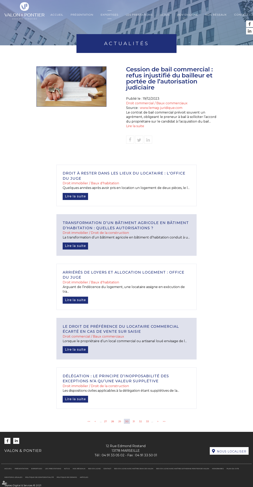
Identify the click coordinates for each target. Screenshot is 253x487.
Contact (241, 14)
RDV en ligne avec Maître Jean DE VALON (133, 469)
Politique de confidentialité (39, 477)
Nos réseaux (216, 14)
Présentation (82, 14)
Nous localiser (231, 451)
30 (127, 421)
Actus (165, 14)
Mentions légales (13, 477)
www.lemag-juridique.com (161, 108)
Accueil (56, 14)
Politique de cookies (67, 477)
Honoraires (218, 469)
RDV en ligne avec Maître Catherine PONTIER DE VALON (182, 469)
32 (140, 421)
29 (119, 421)
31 (134, 421)
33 (147, 421)
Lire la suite (135, 126)
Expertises (109, 14)
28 (112, 421)
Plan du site (233, 469)
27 (105, 421)
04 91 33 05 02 (113, 455)
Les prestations (139, 14)
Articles (84, 477)
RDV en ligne (187, 14)
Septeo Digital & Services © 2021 (22, 485)
